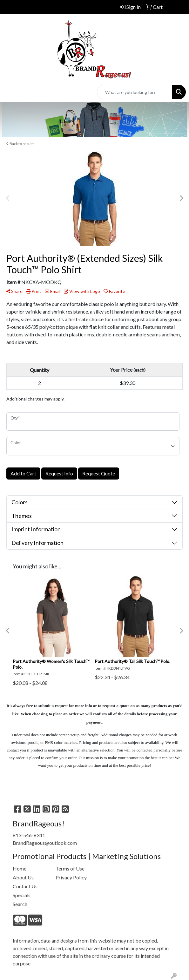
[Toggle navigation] (10, 92)
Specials (21, 895)
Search (20, 904)
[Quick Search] (134, 92)
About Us (23, 877)
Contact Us (25, 886)
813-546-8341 (29, 835)
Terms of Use (70, 868)
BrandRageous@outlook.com (45, 843)
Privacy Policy (71, 877)
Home (19, 868)
